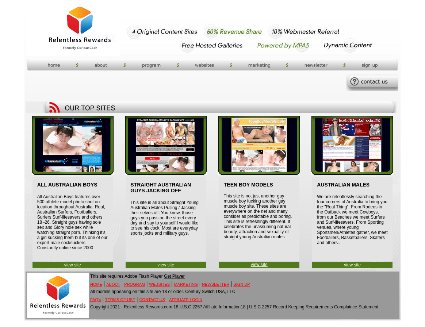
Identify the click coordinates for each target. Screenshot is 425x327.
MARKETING (186, 284)
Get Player (174, 276)
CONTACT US (152, 299)
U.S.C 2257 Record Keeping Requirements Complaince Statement (313, 306)
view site (72, 265)
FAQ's (95, 299)
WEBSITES (159, 284)
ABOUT (113, 284)
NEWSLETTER (215, 284)
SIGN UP (241, 284)
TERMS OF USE (120, 299)
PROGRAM (134, 284)
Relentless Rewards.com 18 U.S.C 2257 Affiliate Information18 (184, 306)
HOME (96, 284)
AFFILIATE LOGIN (185, 299)
